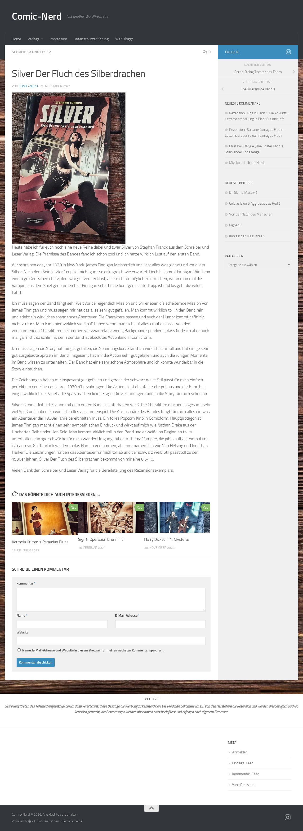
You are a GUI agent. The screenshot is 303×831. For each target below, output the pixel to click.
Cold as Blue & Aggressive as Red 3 (255, 203)
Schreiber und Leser (31, 52)
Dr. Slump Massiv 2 (243, 192)
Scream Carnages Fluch (265, 135)
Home (16, 39)
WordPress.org (243, 785)
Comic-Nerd (37, 16)
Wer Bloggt (124, 39)
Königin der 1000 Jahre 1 (247, 236)
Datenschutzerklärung (91, 39)
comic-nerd (28, 86)
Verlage (34, 39)
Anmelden (240, 752)
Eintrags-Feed (243, 763)
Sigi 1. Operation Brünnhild (101, 539)
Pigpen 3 (236, 225)
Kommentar (26, 583)
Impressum (58, 39)
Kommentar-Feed (245, 774)
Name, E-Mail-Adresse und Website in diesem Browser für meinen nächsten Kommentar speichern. (93, 650)
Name (22, 616)
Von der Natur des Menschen (250, 214)
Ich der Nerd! (255, 163)
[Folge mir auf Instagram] (288, 52)
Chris (232, 146)
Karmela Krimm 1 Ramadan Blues (40, 542)
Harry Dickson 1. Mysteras (167, 539)
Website (22, 632)
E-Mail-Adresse (127, 616)
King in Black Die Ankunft (266, 119)
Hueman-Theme (71, 821)
